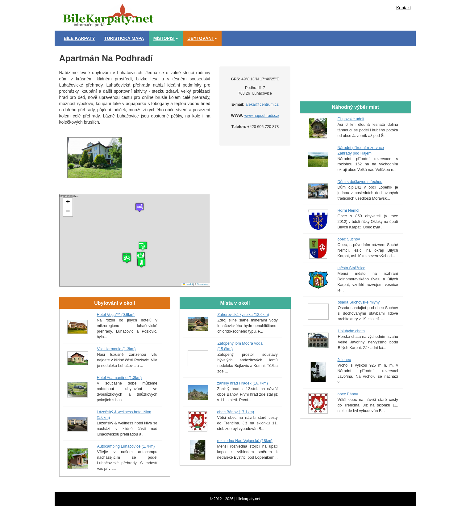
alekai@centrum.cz (262, 104)
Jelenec (344, 360)
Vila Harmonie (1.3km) (116, 349)
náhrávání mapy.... (134, 240)
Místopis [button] (165, 38)
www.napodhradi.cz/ (261, 115)
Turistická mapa (124, 38)
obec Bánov (348, 394)
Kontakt (403, 7)
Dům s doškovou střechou (360, 182)
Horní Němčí (349, 210)
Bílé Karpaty (79, 38)
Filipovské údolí (351, 119)
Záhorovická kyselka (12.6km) (243, 315)
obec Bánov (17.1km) (235, 412)
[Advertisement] (262, 14)
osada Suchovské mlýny (359, 302)
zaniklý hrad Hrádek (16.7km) (242, 383)
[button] (141, 263)
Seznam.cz (202, 284)
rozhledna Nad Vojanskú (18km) (244, 441)
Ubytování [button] (202, 38)
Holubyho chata (351, 331)
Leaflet (188, 284)
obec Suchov (349, 239)
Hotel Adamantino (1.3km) (119, 378)
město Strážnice (351, 268)
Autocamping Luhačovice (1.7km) (126, 446)
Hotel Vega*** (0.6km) (116, 315)
